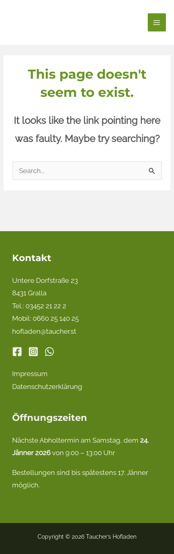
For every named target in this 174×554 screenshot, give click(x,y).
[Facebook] (17, 352)
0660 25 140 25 (56, 318)
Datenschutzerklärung (47, 387)
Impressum (30, 374)
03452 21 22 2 (45, 306)
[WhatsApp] (49, 352)
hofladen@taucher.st (44, 331)
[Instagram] (33, 352)
